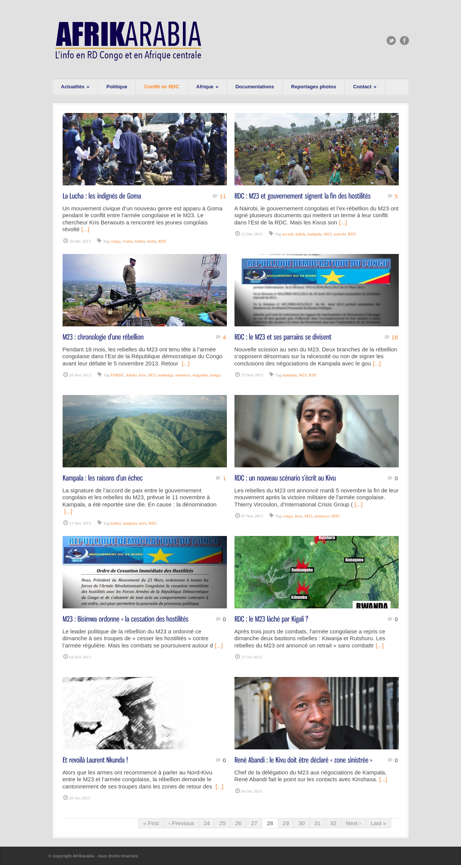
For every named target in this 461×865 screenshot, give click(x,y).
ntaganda (200, 375)
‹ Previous (181, 823)
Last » (378, 823)
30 (302, 823)
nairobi (340, 234)
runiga (215, 375)
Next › (353, 823)
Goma (128, 241)
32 (333, 823)
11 (223, 196)
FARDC (117, 375)
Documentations (254, 86)
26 (238, 823)
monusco (182, 375)
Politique (116, 86)
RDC (162, 241)
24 (206, 823)
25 (222, 823)
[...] (86, 229)
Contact (364, 86)
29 (286, 823)
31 (317, 823)
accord (287, 234)
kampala (315, 234)
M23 (328, 234)
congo (115, 241)
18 (395, 337)
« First (151, 823)
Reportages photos (313, 86)
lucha (151, 241)
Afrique (207, 86)
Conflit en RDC (161, 86)
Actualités (75, 86)
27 (254, 823)
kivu (142, 375)
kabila (140, 241)
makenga (165, 375)
